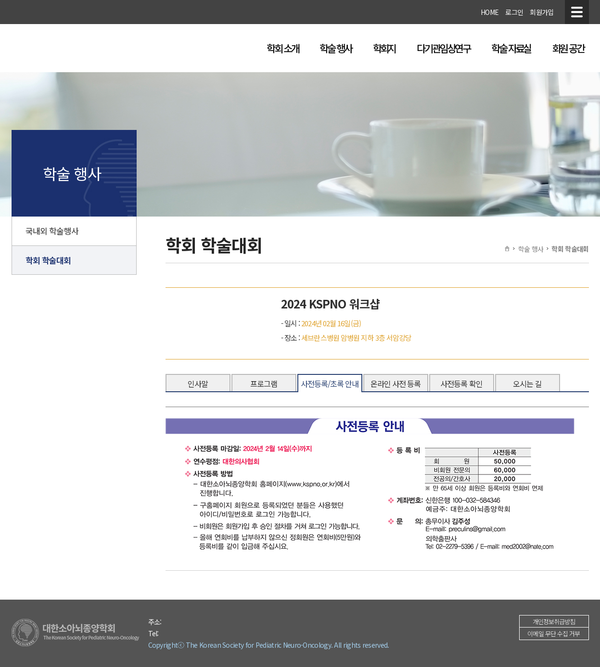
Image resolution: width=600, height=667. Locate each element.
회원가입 (541, 12)
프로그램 (263, 383)
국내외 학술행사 (52, 231)
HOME (489, 12)
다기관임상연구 (443, 48)
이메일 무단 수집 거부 (553, 633)
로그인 (514, 12)
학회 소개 (282, 48)
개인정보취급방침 (554, 621)
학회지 (384, 48)
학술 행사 (335, 48)
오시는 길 (527, 383)
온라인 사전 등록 (395, 383)
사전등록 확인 (461, 383)
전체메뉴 (577, 12)
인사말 (198, 383)
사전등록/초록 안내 (330, 383)
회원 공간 (568, 48)
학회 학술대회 (48, 260)
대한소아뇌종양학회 (97, 48)
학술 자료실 (511, 48)
